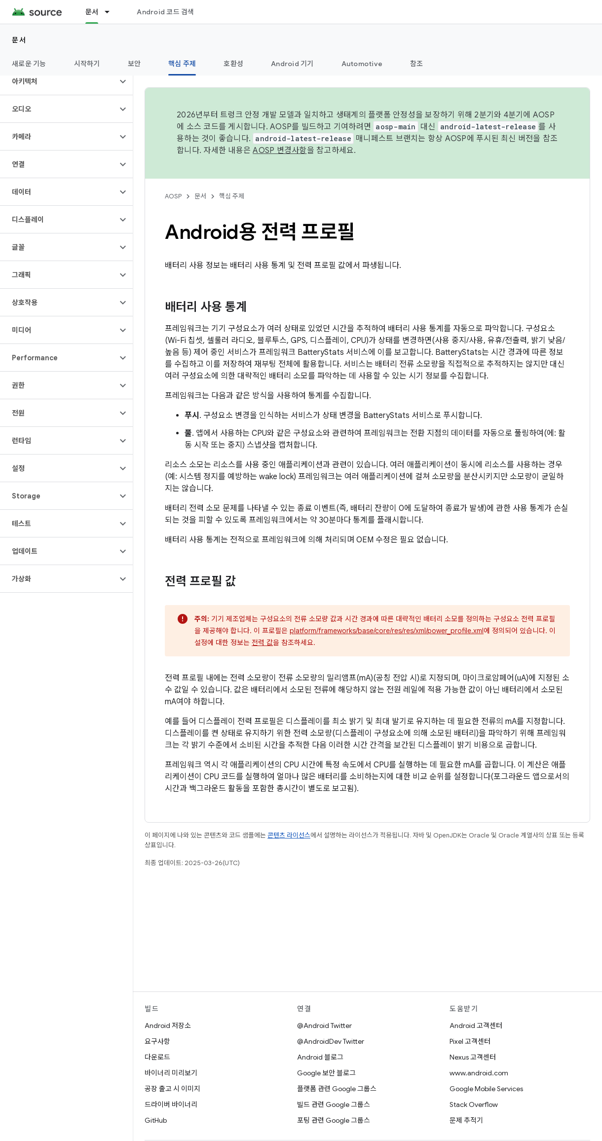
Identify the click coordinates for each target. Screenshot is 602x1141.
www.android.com (479, 1072)
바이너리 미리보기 (171, 1072)
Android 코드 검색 (165, 11)
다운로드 (157, 1057)
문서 (19, 40)
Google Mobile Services (486, 1088)
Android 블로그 (320, 1057)
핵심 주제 (231, 196)
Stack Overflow (474, 1104)
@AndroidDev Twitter (330, 1041)
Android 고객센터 (476, 1025)
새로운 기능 (29, 63)
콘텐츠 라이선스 (288, 835)
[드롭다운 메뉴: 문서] (111, 12)
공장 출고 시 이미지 (172, 1088)
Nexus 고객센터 (473, 1057)
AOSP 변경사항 (279, 150)
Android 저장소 (168, 1025)
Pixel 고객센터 (470, 1041)
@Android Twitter (324, 1025)
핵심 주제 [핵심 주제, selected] (182, 63)
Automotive (362, 63)
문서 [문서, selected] (92, 11)
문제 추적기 (466, 1120)
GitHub (156, 1120)
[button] (58, 81)
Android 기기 (292, 63)
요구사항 (157, 1041)
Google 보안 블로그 (326, 1072)
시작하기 (87, 63)
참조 (416, 63)
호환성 (233, 63)
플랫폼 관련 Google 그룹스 (336, 1088)
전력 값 (262, 642)
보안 (134, 63)
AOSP (173, 196)
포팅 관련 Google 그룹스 (333, 1120)
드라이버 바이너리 (171, 1104)
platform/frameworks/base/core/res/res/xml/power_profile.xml (387, 630)
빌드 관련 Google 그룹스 (333, 1104)
